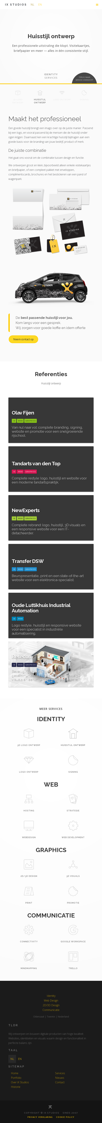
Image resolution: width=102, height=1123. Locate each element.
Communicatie (51, 1010)
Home (14, 1073)
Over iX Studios (20, 1082)
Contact (60, 1082)
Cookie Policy (65, 1117)
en (40, 4)
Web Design (51, 1000)
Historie (15, 1087)
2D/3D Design (51, 1005)
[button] (97, 4)
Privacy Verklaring (40, 1117)
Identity (51, 996)
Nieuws (59, 1078)
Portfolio (16, 1078)
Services (60, 1073)
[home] (15, 4)
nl (32, 4)
